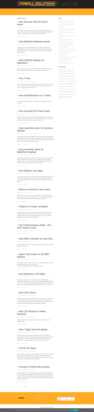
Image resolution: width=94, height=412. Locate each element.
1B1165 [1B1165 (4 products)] (72, 69)
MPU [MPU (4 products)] (67, 89)
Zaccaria (32, 10)
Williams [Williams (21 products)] (62, 97)
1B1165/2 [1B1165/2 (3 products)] (70, 71)
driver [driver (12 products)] (66, 86)
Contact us (34, 13)
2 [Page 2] (20, 386)
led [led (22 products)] (61, 89)
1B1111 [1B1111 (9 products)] (61, 69)
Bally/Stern (38, 10)
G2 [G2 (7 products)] (76, 86)
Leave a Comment (33, 27)
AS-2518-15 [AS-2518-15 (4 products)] (73, 73)
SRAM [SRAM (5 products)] (60, 94)
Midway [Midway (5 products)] (64, 89)
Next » (26, 386)
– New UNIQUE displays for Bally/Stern (67, 24)
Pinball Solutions (24, 36)
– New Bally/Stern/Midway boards (33, 41)
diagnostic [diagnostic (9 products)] (62, 84)
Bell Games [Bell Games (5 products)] (62, 78)
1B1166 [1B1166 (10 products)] (61, 74)
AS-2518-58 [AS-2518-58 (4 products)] (68, 76)
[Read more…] (50, 284)
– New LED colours (26, 292)
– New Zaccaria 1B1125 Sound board (67, 20)
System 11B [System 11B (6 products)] (69, 94)
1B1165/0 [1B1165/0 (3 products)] (61, 71)
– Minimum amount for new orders (33, 189)
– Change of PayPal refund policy (33, 367)
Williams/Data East (48, 10)
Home (19, 10)
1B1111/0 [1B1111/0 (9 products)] (66, 69)
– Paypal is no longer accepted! (32, 206)
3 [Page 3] (22, 386)
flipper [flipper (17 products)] (71, 86)
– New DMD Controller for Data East (35, 238)
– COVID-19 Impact (26, 348)
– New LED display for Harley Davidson (67, 56)
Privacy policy (75, 410)
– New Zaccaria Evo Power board (33, 111)
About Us (41, 13)
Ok (70, 410)
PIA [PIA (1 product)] (73, 89)
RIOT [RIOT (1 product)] (75, 91)
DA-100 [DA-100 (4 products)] (64, 81)
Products (25, 10)
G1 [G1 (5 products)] (74, 86)
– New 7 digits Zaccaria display (32, 329)
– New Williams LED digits (30, 170)
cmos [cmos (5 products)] (70, 78)
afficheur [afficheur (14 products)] (66, 74)
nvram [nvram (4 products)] (70, 89)
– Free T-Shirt (23, 78)
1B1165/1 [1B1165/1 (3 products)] (65, 71)
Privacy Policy (40, 399)
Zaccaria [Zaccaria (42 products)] (68, 97)
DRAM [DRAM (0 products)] (63, 86)
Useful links (21, 13)
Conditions (39, 397)
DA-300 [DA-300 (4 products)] (68, 81)
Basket (27, 13)
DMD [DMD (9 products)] (71, 84)
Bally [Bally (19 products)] (73, 76)
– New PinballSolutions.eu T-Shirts (34, 95)
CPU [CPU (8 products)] (73, 79)
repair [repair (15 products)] (60, 92)
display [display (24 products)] (67, 84)
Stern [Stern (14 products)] (64, 94)
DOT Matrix (66, 10)
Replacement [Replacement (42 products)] (68, 92)
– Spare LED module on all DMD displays (68, 51)
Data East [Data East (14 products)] (73, 81)
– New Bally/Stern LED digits (31, 274)
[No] (92, 410)
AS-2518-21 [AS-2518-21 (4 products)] (62, 76)
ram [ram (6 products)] (75, 89)
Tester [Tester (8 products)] (75, 94)
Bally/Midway (58, 10)
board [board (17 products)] (67, 79)
